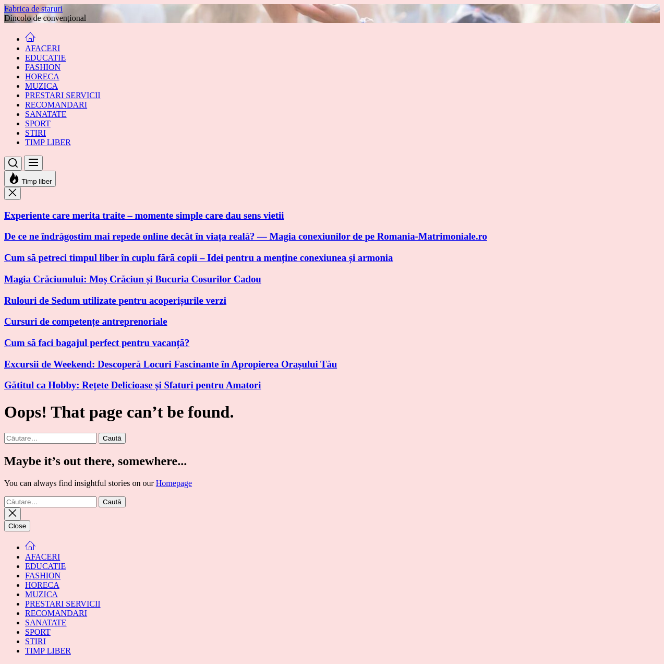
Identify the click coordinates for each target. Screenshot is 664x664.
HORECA (42, 76)
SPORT (38, 123)
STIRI (35, 132)
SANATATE (46, 114)
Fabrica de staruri (33, 8)
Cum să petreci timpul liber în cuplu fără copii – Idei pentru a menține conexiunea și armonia (198, 257)
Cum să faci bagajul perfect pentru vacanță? (96, 342)
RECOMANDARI (56, 104)
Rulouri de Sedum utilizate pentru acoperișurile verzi (115, 300)
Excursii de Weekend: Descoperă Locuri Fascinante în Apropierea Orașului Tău (170, 364)
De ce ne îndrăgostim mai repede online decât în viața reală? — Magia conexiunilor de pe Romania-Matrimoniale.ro (245, 236)
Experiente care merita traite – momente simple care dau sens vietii (144, 215)
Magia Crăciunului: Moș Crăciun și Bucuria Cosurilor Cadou (132, 279)
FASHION (43, 67)
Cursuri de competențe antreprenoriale (85, 321)
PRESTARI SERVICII (63, 95)
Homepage (174, 483)
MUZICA (41, 85)
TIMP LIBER (48, 142)
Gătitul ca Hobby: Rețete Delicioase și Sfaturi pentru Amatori (132, 385)
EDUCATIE (45, 57)
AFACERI (42, 48)
